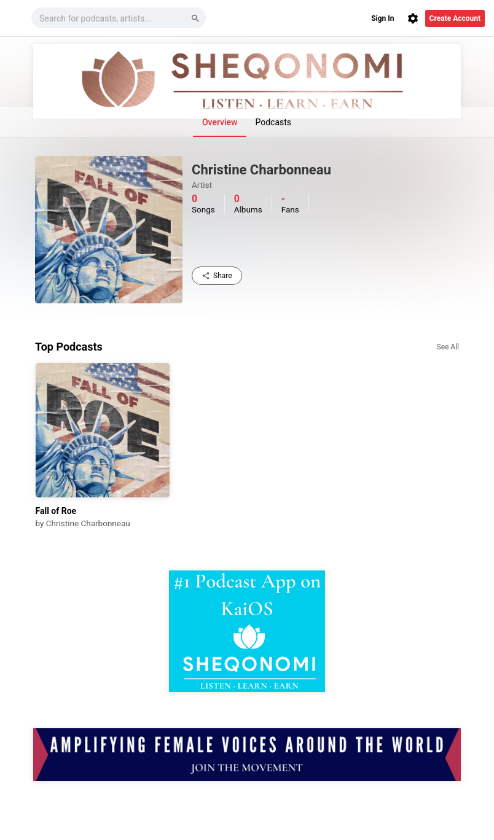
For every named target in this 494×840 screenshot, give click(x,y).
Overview (219, 122)
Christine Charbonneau (88, 523)
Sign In (382, 18)
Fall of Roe (56, 511)
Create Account (454, 18)
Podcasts (273, 122)
